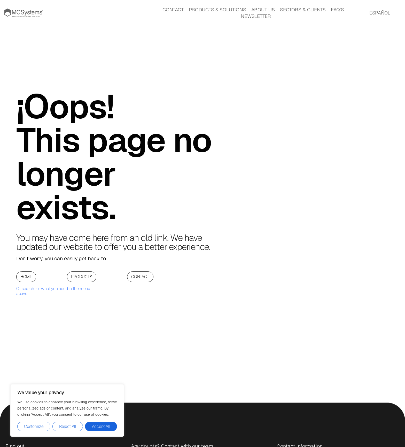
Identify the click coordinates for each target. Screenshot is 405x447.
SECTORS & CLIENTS (303, 9)
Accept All (101, 426)
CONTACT (172, 9)
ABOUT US (263, 9)
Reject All (67, 426)
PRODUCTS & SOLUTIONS (217, 9)
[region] (67, 410)
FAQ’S (337, 9)
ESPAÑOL (379, 13)
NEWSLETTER (256, 16)
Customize (33, 426)
